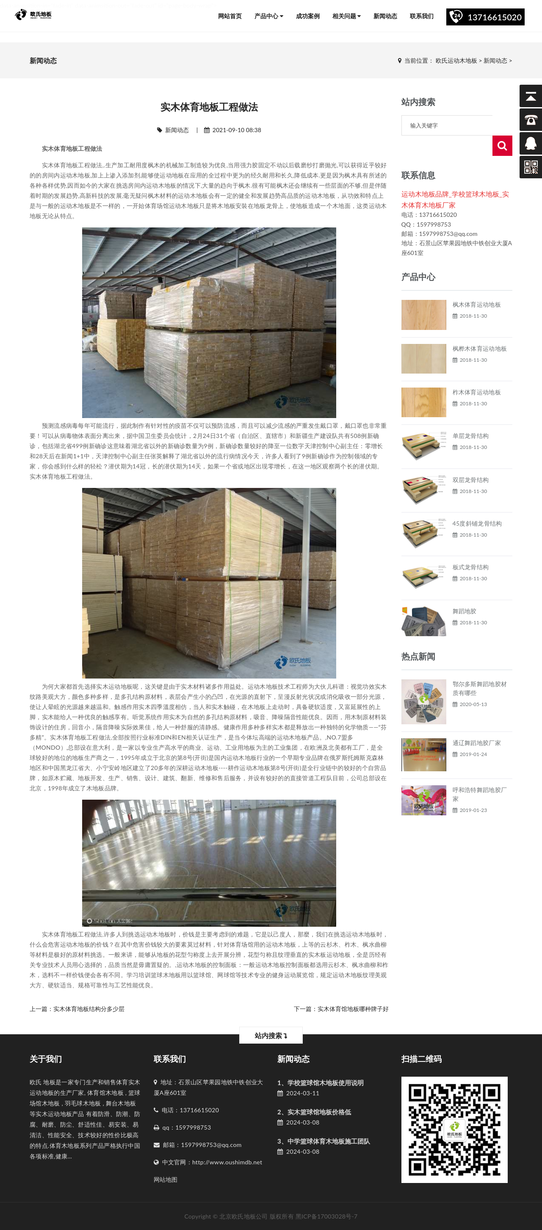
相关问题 (346, 15)
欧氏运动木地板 (456, 60)
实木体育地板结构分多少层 (88, 1008)
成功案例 (308, 15)
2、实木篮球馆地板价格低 (314, 1112)
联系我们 (422, 15)
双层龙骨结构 (471, 459)
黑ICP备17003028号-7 (327, 1216)
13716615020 (494, 17)
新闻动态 (385, 15)
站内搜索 (271, 1035)
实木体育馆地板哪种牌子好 (353, 1008)
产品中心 (268, 15)
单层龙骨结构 (471, 415)
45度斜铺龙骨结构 (477, 503)
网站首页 (230, 15)
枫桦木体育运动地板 (480, 328)
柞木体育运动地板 (477, 371)
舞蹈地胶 (465, 590)
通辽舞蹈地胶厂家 (477, 722)
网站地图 (166, 1179)
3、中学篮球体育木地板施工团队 (323, 1141)
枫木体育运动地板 (477, 284)
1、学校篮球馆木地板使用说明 (320, 1082)
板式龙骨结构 (471, 546)
